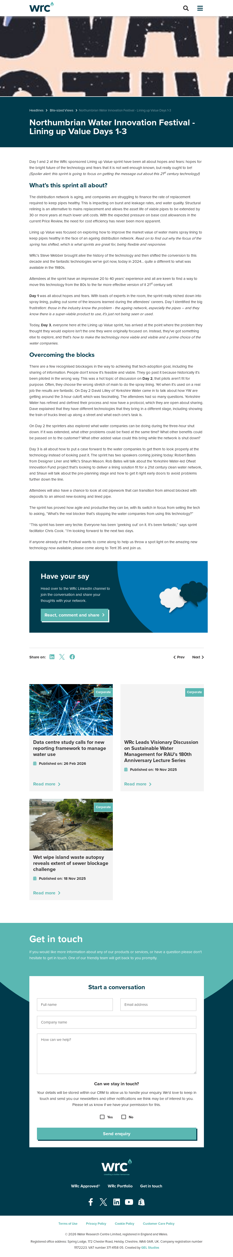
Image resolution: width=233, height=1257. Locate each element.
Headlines (36, 110)
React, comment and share (72, 615)
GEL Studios (150, 1248)
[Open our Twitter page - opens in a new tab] (103, 1202)
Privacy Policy (96, 1224)
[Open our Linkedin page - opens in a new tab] (116, 1202)
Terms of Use (67, 1224)
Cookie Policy (124, 1224)
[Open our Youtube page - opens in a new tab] (129, 1202)
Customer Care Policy (159, 1224)
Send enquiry (116, 1133)
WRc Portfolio (120, 1186)
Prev (179, 657)
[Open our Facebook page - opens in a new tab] (90, 1202)
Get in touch (151, 1186)
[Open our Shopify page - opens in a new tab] (141, 1202)
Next (198, 657)
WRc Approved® (85, 1186)
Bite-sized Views (61, 110)
